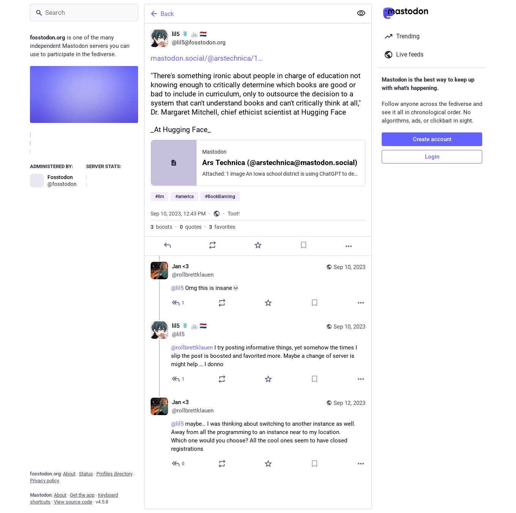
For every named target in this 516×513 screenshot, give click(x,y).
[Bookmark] (303, 245)
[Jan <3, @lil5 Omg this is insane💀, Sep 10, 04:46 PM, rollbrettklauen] (258, 285)
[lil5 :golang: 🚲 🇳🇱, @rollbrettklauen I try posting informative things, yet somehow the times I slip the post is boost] (258, 353)
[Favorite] (258, 245)
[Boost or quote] (212, 245)
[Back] (248, 13)
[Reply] (167, 245)
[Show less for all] (361, 13)
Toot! (234, 214)
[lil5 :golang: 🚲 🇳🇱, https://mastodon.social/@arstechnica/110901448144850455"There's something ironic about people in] (258, 140)
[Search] (84, 12)
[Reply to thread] (178, 302)
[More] (348, 246)
